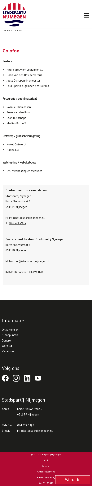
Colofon (46, 465)
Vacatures (8, 351)
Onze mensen (10, 329)
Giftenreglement (46, 471)
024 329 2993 (17, 223)
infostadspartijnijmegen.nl (27, 218)
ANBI (46, 460)
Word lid (7, 346)
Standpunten (10, 335)
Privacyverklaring (46, 477)
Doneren (7, 340)
